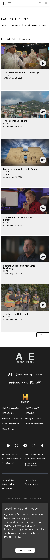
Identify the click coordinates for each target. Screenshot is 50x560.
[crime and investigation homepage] (32, 383)
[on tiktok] (42, 445)
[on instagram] (33, 445)
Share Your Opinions (34, 424)
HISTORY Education (10, 408)
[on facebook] (8, 445)
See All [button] (42, 334)
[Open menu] (9, 3)
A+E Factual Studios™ (11, 459)
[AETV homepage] (10, 375)
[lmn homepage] (26, 375)
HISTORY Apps (8, 413)
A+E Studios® (8, 463)
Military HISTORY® (33, 418)
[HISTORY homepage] (25, 398)
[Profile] (46, 3)
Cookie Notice (31, 484)
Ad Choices (7, 488)
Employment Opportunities (31, 464)
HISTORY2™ (30, 413)
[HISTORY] (4, 3)
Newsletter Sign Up (10, 424)
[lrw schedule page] (38, 383)
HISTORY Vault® (32, 408)
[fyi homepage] (32, 375)
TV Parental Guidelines (35, 459)
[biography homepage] (18, 383)
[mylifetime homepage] (18, 375)
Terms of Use (8, 480)
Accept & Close (25, 550)
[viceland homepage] (39, 375)
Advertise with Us (9, 454)
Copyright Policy (9, 484)
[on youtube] (25, 445)
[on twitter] (16, 445)
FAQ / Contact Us (9, 429)
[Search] (40, 3)
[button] (43, 63)
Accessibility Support (34, 454)
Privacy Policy (31, 480)
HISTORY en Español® (12, 418)
